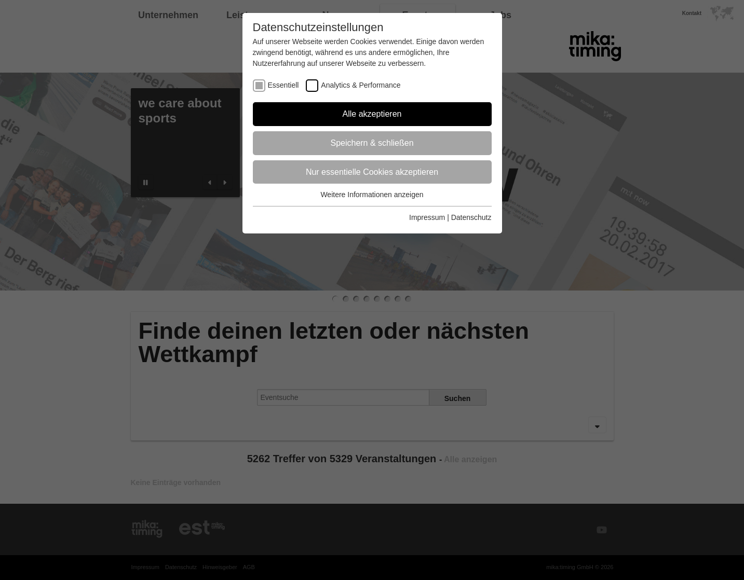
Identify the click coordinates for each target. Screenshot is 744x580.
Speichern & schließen (371, 143)
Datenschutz (471, 217)
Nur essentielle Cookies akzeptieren (372, 172)
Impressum (427, 217)
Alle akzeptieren (372, 113)
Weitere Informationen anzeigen (371, 194)
